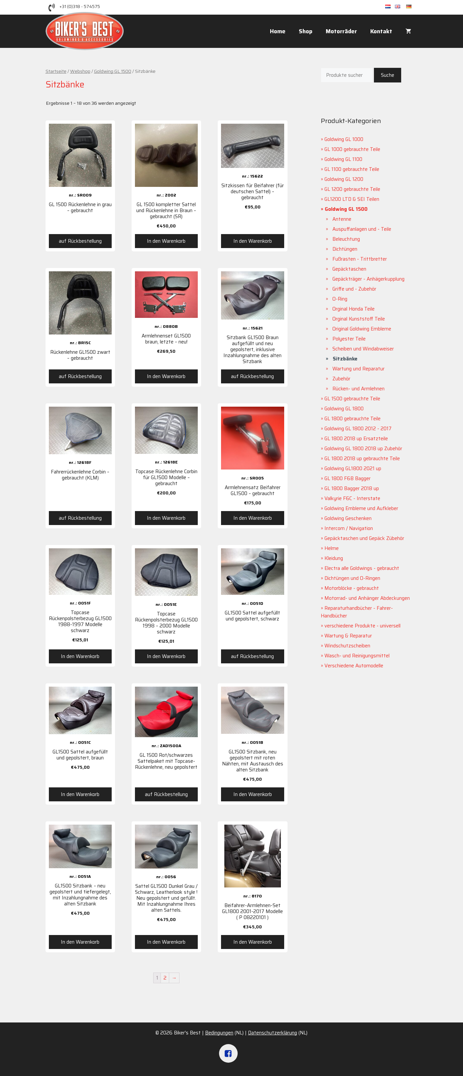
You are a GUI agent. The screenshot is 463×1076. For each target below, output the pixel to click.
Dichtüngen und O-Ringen (352, 578)
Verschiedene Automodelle (353, 666)
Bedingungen (219, 1033)
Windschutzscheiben (347, 646)
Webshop (80, 71)
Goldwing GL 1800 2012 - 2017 (358, 429)
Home (278, 31)
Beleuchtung (346, 239)
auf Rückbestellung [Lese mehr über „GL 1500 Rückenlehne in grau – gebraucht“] (80, 241)
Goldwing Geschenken (348, 518)
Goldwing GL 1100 (343, 159)
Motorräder (341, 31)
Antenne (341, 219)
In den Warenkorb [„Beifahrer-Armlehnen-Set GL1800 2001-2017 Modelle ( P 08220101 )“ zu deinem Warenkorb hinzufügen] (252, 942)
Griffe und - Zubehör (354, 289)
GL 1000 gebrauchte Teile (352, 149)
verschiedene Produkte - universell (362, 626)
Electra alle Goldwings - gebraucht (361, 568)
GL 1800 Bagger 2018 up (351, 488)
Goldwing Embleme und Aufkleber (361, 508)
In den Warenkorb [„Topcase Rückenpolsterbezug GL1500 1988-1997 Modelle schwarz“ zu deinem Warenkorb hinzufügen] (80, 656)
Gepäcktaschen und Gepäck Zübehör (364, 538)
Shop (305, 31)
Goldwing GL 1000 (343, 139)
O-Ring (339, 299)
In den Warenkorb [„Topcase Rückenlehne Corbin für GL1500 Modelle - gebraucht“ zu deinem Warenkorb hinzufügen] (166, 518)
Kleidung (333, 558)
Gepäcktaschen (349, 269)
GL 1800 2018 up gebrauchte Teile (362, 459)
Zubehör (341, 379)
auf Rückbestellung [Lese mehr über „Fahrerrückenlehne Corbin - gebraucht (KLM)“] (80, 518)
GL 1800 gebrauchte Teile (352, 419)
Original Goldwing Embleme (361, 329)
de (412, 6)
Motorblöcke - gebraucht (351, 588)
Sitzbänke (345, 359)
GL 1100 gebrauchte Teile (351, 169)
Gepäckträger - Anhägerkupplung (368, 279)
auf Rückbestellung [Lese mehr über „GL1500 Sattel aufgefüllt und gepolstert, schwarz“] (252, 656)
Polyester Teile (349, 339)
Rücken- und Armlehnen (358, 389)
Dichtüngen (344, 249)
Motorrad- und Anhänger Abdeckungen (367, 598)
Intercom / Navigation (348, 528)
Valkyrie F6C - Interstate (352, 498)
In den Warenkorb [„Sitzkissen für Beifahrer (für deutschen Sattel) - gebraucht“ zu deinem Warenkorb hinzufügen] (252, 241)
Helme (331, 548)
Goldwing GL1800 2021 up (352, 468)
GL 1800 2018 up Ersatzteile (356, 439)
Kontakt (381, 31)
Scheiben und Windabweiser (363, 349)
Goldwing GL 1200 (343, 179)
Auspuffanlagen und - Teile (361, 229)
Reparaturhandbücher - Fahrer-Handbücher (357, 612)
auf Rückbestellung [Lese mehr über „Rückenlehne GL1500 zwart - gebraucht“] (80, 376)
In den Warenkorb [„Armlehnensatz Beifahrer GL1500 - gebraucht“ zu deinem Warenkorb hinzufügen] (252, 518)
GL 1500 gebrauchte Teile (352, 399)
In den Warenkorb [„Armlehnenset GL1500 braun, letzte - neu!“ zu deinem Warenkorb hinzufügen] (166, 376)
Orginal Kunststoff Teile (358, 319)
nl (390, 6)
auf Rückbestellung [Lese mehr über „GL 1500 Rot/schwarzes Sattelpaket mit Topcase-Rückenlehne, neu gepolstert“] (166, 794)
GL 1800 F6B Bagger (347, 478)
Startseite (56, 71)
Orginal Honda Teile (353, 309)
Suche (387, 75)
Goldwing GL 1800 (344, 409)
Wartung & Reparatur (348, 636)
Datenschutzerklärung (272, 1033)
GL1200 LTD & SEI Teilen (351, 199)
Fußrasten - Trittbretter (359, 259)
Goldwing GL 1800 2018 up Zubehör (363, 449)
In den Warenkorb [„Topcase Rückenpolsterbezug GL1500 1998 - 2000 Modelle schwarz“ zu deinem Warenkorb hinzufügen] (166, 656)
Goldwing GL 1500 (112, 71)
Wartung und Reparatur (358, 369)
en (400, 6)
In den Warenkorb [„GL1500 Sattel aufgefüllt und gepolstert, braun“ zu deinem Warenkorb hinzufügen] (80, 794)
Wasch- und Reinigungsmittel (357, 656)
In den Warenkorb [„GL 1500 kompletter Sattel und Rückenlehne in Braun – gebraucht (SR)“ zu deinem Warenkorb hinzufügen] (166, 241)
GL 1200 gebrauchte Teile (352, 189)
